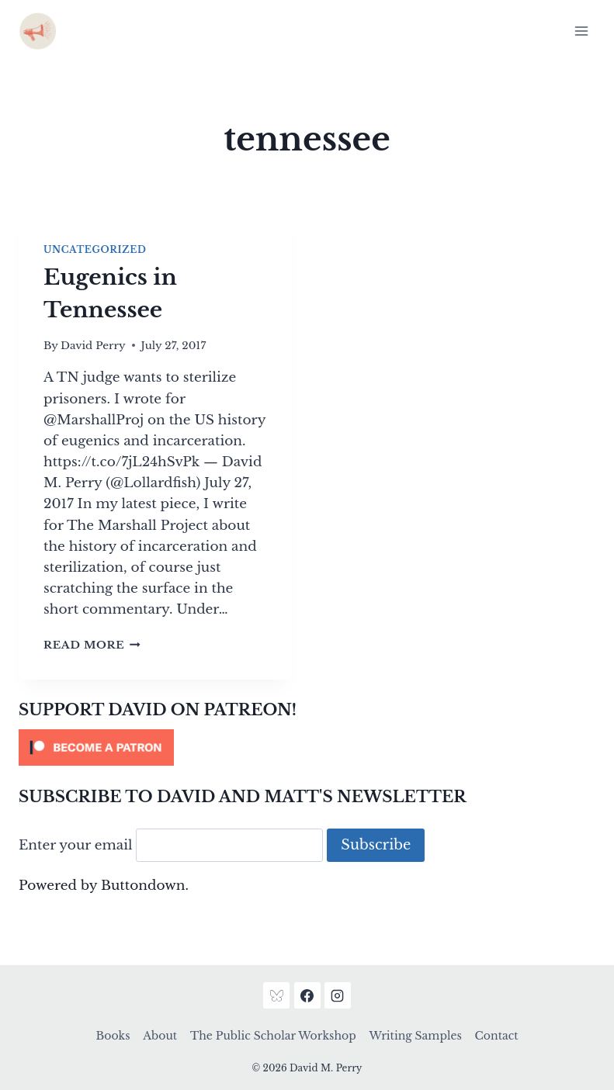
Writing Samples (415, 1036)
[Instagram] (337, 995)
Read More (91, 645)
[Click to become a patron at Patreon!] (307, 747)
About (160, 1036)
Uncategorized (94, 249)
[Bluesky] (276, 995)
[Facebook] (307, 995)
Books (113, 1036)
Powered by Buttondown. (104, 885)
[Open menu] (581, 31)
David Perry (93, 345)
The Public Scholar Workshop (273, 1036)
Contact (497, 1036)
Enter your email (76, 845)
